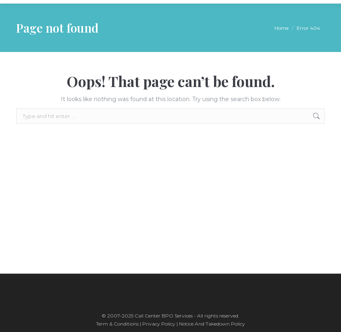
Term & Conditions (118, 324)
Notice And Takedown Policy (212, 324)
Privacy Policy (158, 324)
